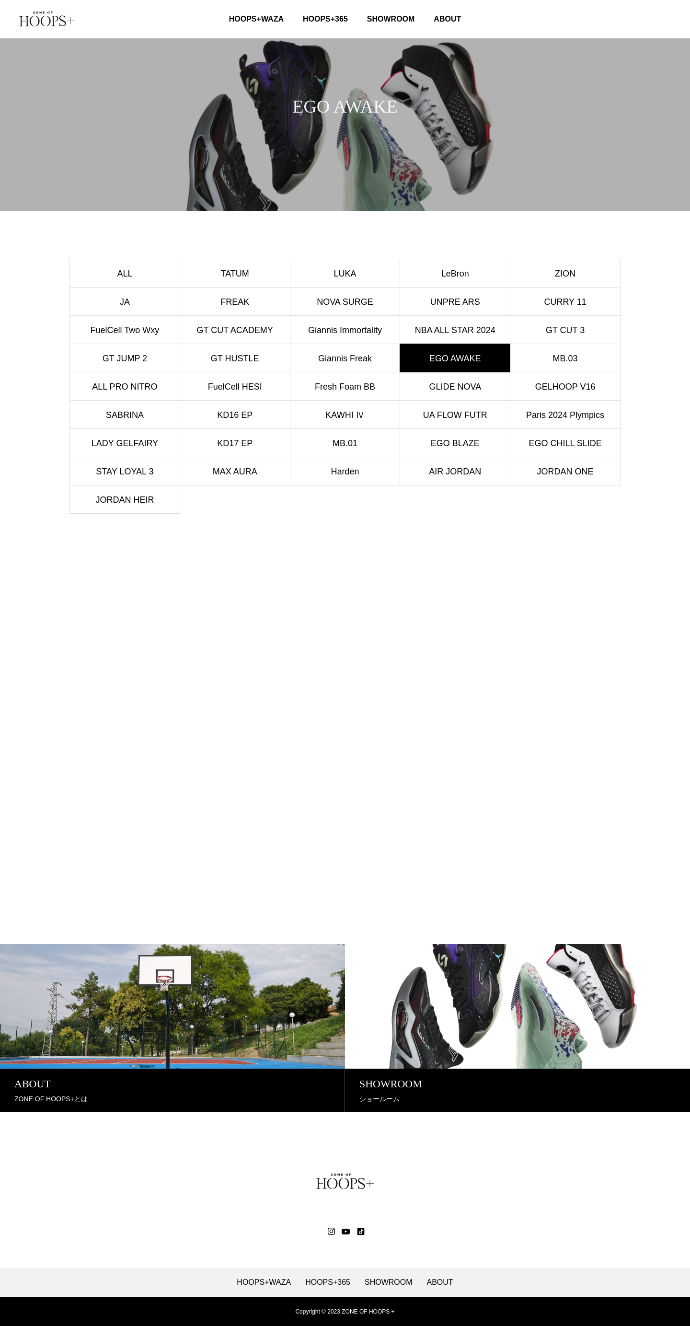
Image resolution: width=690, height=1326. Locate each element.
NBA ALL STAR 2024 (455, 330)
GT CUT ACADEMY (235, 330)
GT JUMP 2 (125, 358)
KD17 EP (235, 443)
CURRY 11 (565, 302)
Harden (345, 471)
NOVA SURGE (345, 302)
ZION (565, 273)
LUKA (345, 273)
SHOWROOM (391, 19)
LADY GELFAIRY (125, 443)
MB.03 (565, 358)
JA (125, 302)
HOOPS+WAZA (256, 19)
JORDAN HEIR (124, 500)
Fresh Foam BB (345, 387)
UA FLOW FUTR (455, 415)
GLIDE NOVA (455, 387)
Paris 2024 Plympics (565, 415)
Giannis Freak (345, 358)
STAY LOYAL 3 (124, 471)
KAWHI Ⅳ (344, 415)
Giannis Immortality (345, 330)
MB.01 (345, 443)
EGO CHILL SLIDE (565, 443)
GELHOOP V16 (565, 387)
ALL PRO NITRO (124, 387)
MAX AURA (235, 471)
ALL (124, 273)
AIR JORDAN (455, 471)
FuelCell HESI (235, 387)
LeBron (455, 273)
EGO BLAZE (455, 443)
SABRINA (125, 415)
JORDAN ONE (565, 471)
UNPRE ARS (455, 302)
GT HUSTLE (235, 358)
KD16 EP (235, 415)
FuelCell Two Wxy (125, 330)
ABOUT (447, 19)
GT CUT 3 (565, 330)
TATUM (235, 273)
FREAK (234, 302)
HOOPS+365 (325, 19)
